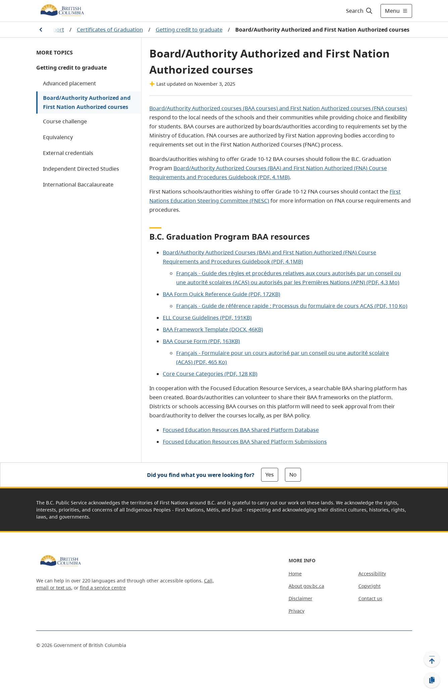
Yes (269, 474)
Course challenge (65, 121)
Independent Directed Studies (81, 168)
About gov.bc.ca (306, 586)
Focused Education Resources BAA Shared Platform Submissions (245, 441)
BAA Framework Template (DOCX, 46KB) (213, 329)
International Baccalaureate (78, 184)
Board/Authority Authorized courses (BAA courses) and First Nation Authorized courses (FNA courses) (278, 108)
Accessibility (372, 573)
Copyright (369, 586)
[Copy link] (432, 680)
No (293, 474)
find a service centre (103, 587)
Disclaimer (300, 598)
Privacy (296, 611)
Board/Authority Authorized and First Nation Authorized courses (87, 102)
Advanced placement (69, 83)
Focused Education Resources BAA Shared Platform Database (241, 430)
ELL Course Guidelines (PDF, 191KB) (207, 317)
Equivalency (58, 137)
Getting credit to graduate (189, 29)
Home (295, 573)
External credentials (68, 153)
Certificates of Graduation (110, 29)
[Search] (359, 10)
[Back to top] (432, 659)
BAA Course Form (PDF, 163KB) (201, 341)
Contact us (370, 598)
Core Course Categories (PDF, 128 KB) (210, 373)
